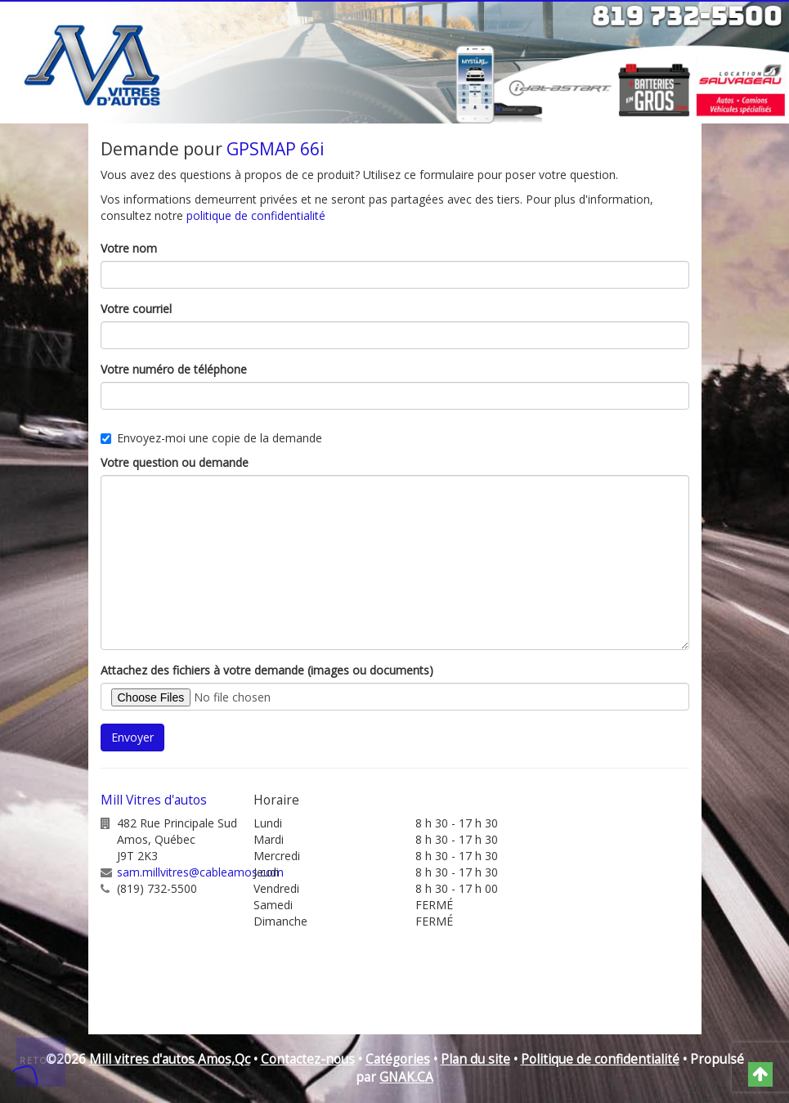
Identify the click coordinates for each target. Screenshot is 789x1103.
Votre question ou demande (175, 462)
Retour (42, 1060)
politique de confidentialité (255, 215)
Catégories (397, 1059)
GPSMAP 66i (275, 148)
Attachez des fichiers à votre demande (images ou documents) (267, 670)
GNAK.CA (406, 1077)
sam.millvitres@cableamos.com (200, 872)
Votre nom (129, 248)
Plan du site (475, 1059)
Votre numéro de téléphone (174, 369)
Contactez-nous (308, 1059)
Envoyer (132, 737)
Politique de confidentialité (600, 1059)
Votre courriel (136, 308)
